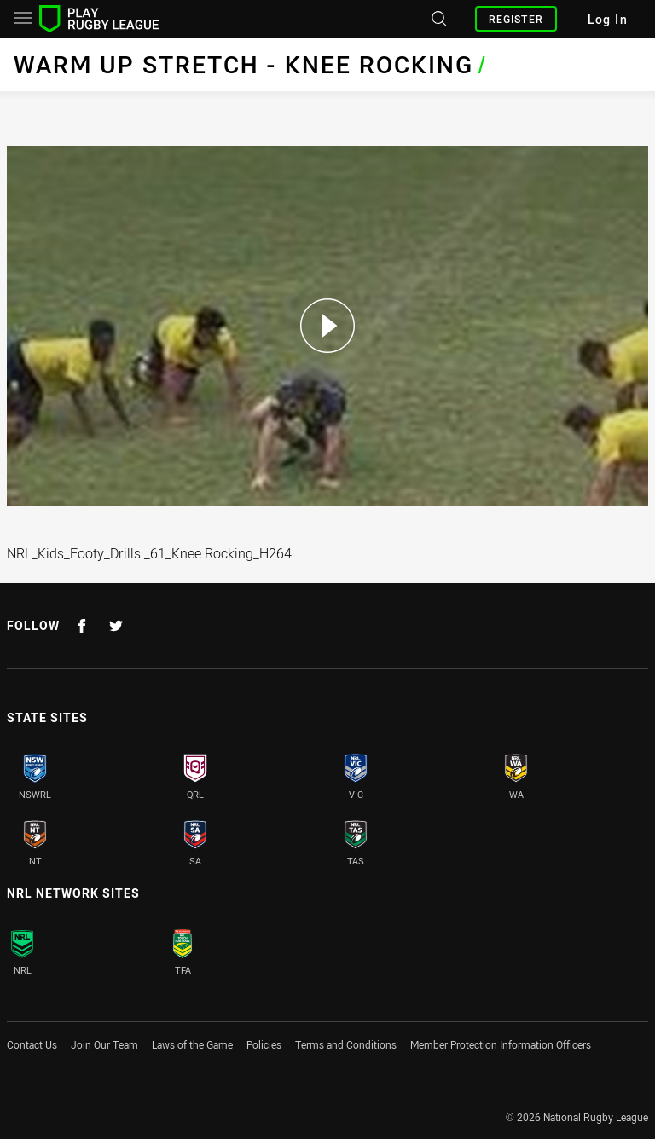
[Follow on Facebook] (82, 625)
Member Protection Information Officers (500, 1044)
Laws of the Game (192, 1044)
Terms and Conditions (346, 1044)
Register (516, 19)
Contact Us (32, 1044)
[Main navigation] (23, 19)
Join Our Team (104, 1044)
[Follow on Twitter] (116, 625)
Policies (263, 1044)
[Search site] (437, 19)
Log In (608, 19)
